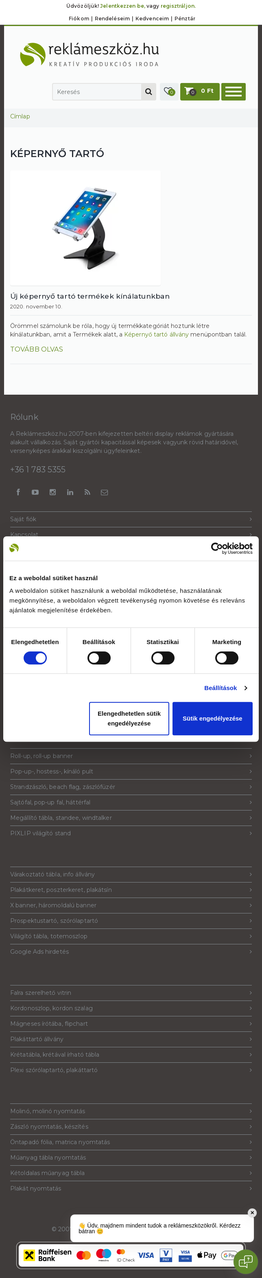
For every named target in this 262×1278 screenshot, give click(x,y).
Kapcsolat (131, 535)
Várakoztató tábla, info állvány (131, 874)
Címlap (20, 116)
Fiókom (79, 18)
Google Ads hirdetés (131, 952)
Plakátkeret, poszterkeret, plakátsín (131, 890)
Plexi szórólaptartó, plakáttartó (131, 1070)
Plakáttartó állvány (131, 1039)
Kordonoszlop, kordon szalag (131, 1008)
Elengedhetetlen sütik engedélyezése (129, 718)
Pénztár (185, 18)
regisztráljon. (178, 6)
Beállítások (220, 687)
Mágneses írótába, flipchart (131, 1024)
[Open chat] (246, 1262)
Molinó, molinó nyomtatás (131, 1111)
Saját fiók (131, 519)
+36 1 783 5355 (38, 469)
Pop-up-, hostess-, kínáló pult (131, 771)
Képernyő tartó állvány (156, 334)
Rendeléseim (112, 18)
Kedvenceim (152, 18)
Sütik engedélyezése (212, 718)
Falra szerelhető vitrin (131, 993)
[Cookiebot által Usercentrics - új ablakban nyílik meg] (217, 548)
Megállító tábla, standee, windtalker (131, 818)
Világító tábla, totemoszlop (131, 936)
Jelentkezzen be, (122, 6)
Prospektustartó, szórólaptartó (131, 921)
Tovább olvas (36, 349)
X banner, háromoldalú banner (131, 905)
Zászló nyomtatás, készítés (131, 1127)
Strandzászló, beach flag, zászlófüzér (131, 787)
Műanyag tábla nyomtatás (131, 1157)
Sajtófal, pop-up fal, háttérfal (131, 802)
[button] (169, 91)
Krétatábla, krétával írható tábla (131, 1055)
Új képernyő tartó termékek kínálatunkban (90, 296)
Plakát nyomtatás (131, 1188)
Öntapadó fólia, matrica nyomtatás (131, 1142)
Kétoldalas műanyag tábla (131, 1173)
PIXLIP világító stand (131, 833)
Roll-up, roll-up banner (131, 756)
